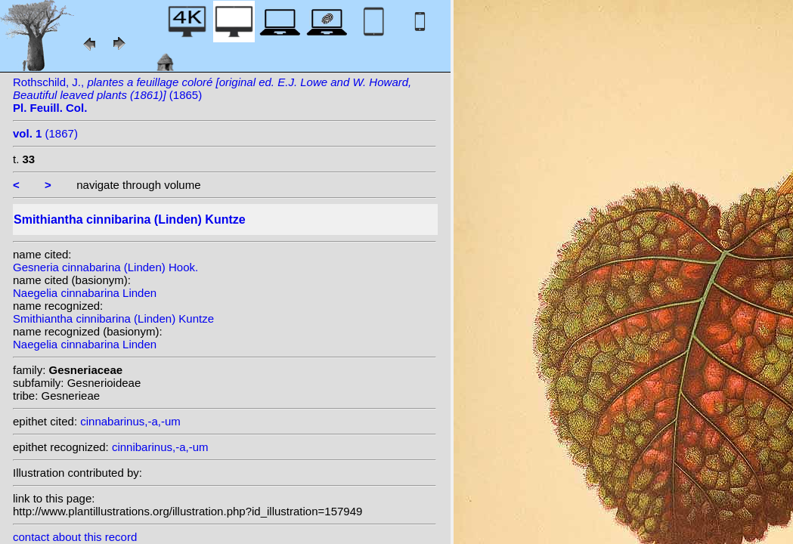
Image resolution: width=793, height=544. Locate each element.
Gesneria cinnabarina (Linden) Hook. (105, 267)
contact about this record (75, 536)
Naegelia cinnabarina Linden (84, 292)
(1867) (45, 133)
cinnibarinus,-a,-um (160, 446)
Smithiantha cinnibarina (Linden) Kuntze (113, 318)
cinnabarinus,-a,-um (130, 421)
